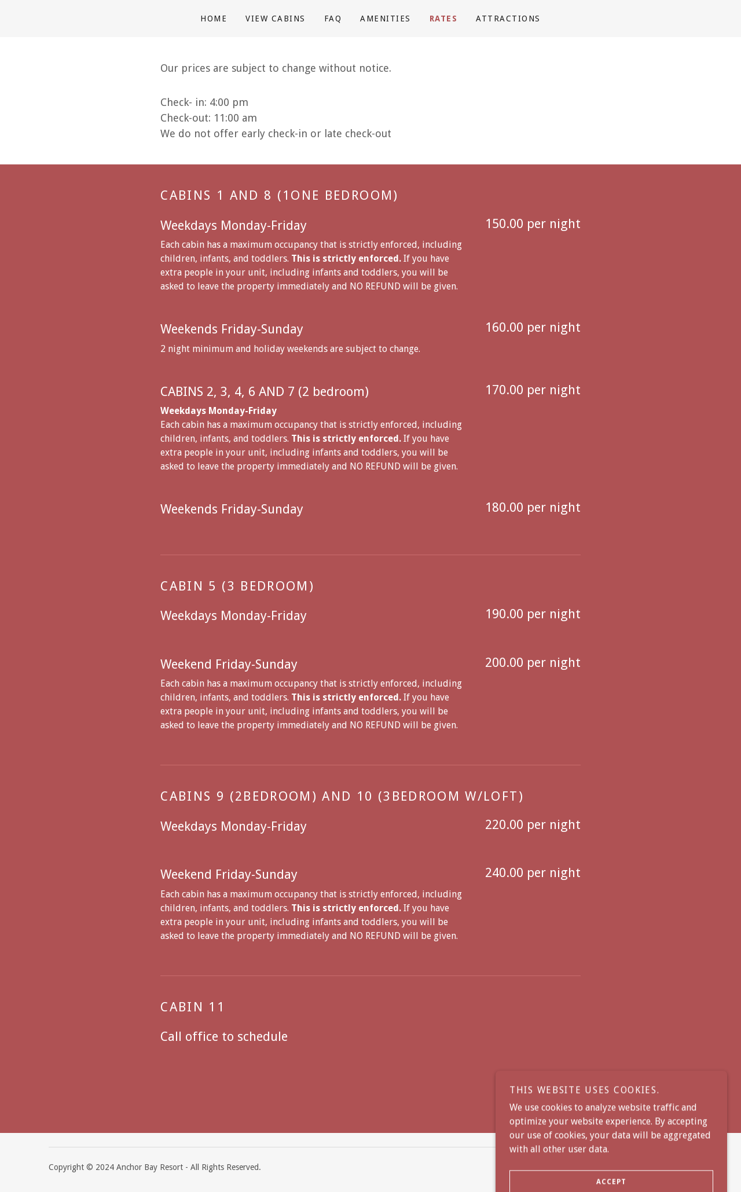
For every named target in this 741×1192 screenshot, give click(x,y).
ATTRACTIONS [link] (508, 18)
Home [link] (213, 18)
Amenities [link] (385, 18)
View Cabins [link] (275, 18)
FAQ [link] (333, 18)
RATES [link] (444, 18)
